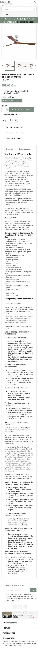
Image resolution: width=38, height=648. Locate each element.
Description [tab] (11, 149)
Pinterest (16, 120)
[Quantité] (4, 109)
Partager (10, 120)
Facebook (15, 607)
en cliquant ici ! (25, 21)
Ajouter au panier (21, 109)
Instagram (25, 607)
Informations (9, 638)
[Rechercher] (19, 9)
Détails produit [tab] (25, 149)
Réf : (3, 80)
